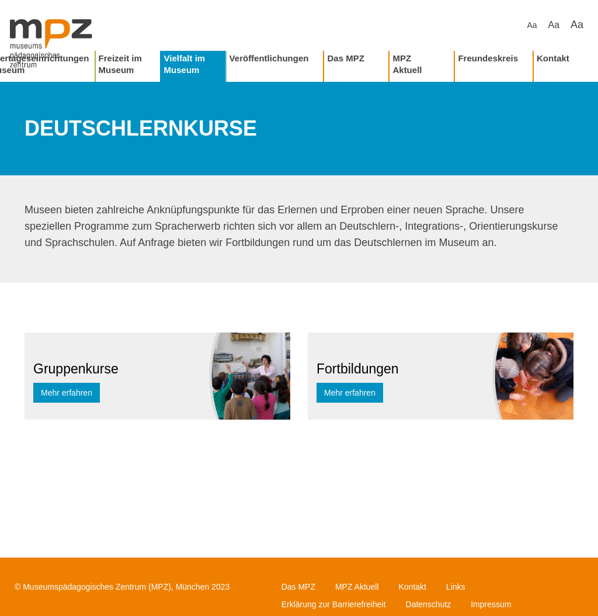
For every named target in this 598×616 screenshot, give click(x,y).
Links (455, 586)
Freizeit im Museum (120, 64)
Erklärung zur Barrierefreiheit (333, 604)
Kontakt (553, 58)
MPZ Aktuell (407, 64)
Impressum (491, 604)
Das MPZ (345, 58)
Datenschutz (428, 604)
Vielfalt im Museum (185, 64)
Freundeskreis (488, 58)
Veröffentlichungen (269, 58)
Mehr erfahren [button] (66, 392)
